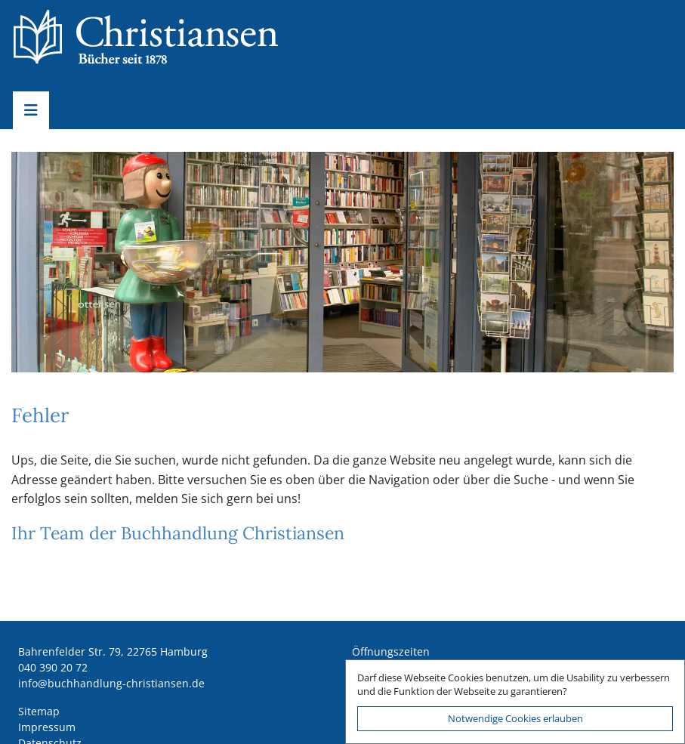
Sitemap (39, 711)
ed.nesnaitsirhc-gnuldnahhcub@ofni (111, 683)
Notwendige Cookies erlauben (515, 718)
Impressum (47, 727)
